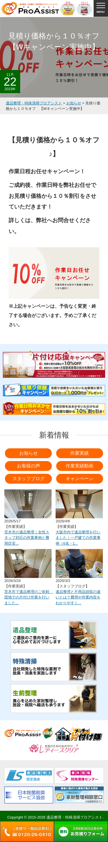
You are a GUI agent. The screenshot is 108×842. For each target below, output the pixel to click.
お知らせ (28, 453)
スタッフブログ (28, 478)
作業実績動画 (79, 465)
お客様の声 (28, 465)
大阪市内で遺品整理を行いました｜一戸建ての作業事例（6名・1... (78, 537)
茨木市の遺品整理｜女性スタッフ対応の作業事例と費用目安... (26, 537)
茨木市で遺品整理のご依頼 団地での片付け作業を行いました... (28, 597)
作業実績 (79, 453)
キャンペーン (79, 478)
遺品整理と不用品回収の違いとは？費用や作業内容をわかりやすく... (78, 597)
